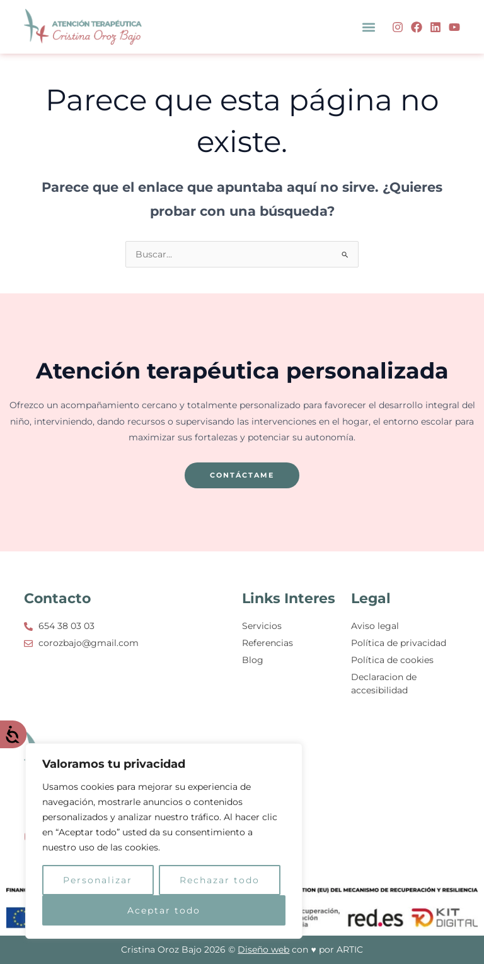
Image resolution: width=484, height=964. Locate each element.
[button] (369, 26)
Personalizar (97, 880)
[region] (163, 841)
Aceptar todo (163, 910)
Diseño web (263, 949)
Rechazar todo (220, 880)
